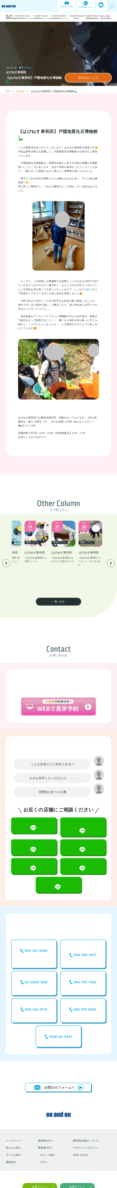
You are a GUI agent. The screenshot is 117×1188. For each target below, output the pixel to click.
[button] (6, 551)
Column (22, 91)
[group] (34, 541)
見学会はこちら (88, 77)
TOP (10, 91)
